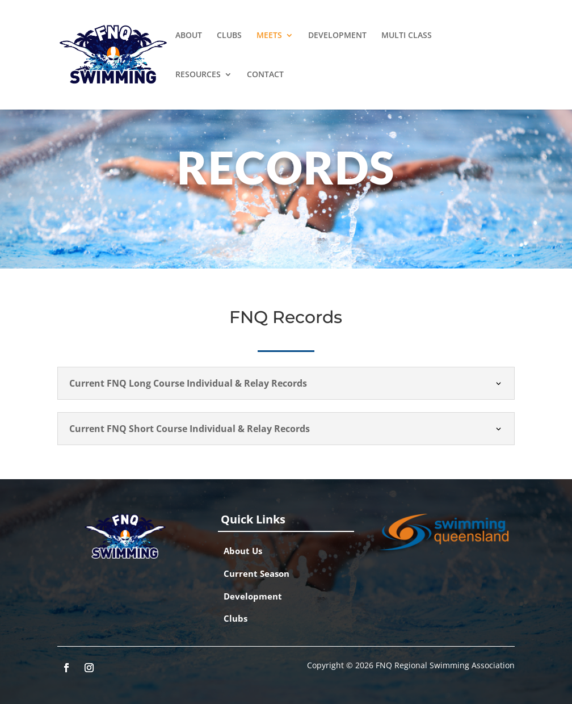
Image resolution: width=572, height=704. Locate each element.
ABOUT (188, 35)
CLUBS (229, 35)
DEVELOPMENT (337, 35)
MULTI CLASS (406, 35)
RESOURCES (198, 74)
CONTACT (265, 74)
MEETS (269, 35)
